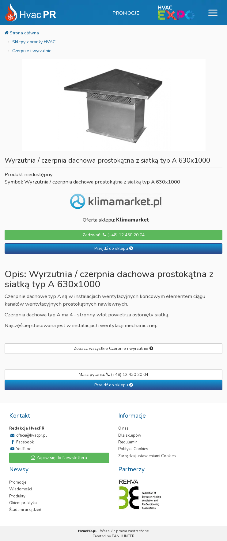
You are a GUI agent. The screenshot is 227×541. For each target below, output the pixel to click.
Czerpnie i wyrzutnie (31, 51)
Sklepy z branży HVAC (33, 42)
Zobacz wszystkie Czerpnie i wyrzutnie (113, 348)
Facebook (21, 442)
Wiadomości (20, 489)
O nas (123, 428)
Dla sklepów (129, 435)
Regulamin (128, 442)
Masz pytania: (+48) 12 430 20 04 (113, 374)
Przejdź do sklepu (113, 248)
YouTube (20, 449)
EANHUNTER (123, 536)
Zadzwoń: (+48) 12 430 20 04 (114, 235)
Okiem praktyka (23, 503)
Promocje (125, 13)
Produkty (17, 496)
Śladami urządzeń (25, 509)
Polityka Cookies (133, 449)
